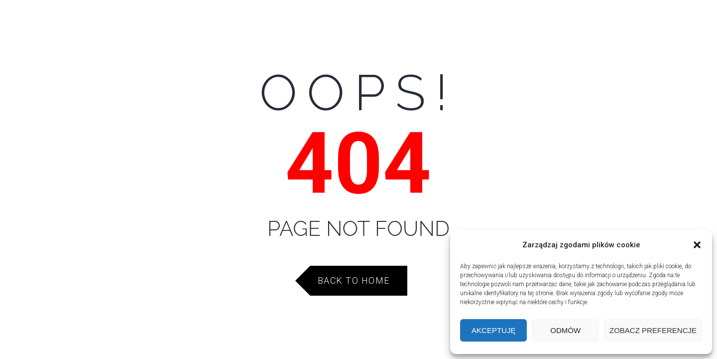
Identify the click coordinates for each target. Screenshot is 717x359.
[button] (697, 245)
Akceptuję (493, 330)
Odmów (565, 330)
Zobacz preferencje (653, 330)
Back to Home (354, 280)
